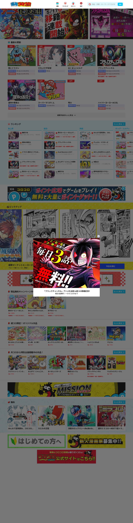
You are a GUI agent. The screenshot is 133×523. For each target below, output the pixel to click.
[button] (57, 4)
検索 (120, 4)
